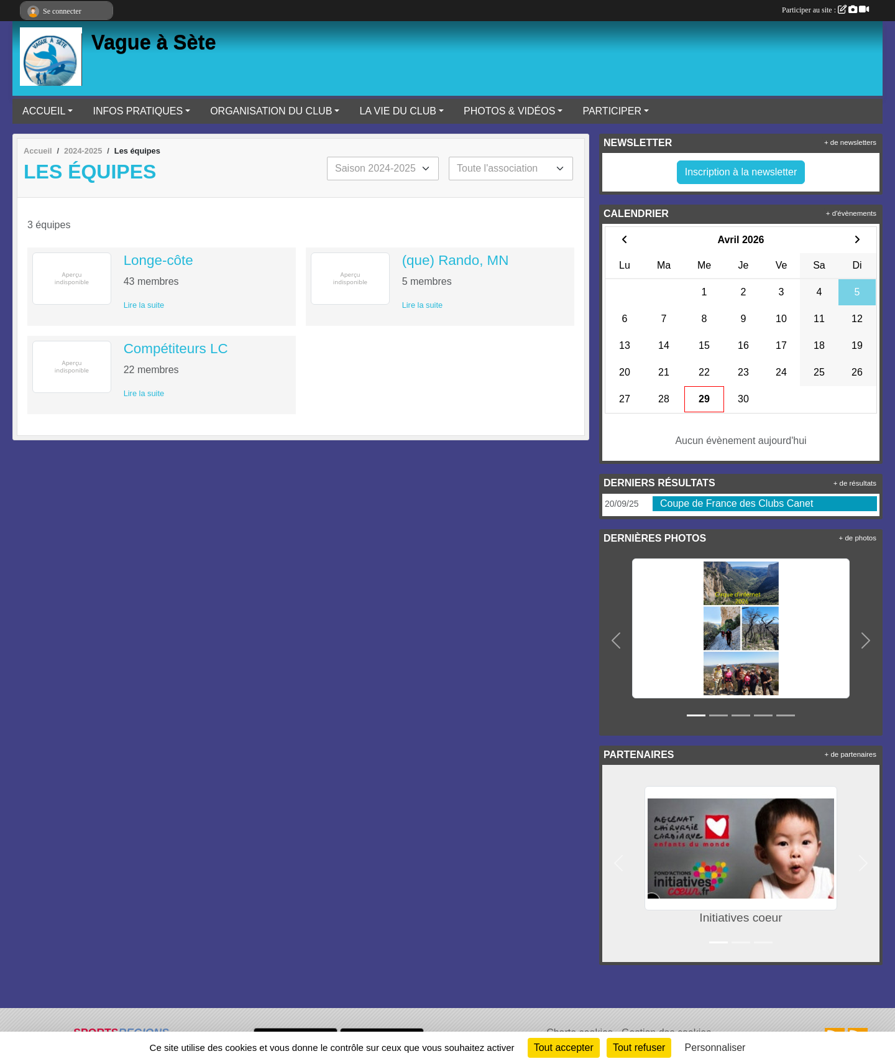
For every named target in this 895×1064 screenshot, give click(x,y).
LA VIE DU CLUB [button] (397, 111)
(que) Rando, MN (455, 260)
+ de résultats (854, 483)
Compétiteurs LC (176, 348)
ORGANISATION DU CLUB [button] (271, 111)
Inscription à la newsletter (741, 172)
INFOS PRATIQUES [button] (138, 111)
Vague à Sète (153, 42)
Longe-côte (158, 260)
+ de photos (857, 538)
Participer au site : (825, 10)
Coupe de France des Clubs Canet (736, 503)
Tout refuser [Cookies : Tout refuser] (639, 1047)
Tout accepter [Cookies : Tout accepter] (564, 1047)
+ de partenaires (850, 754)
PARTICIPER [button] (611, 111)
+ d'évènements (851, 213)
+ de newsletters (850, 142)
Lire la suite (144, 305)
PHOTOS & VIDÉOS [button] (509, 111)
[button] (616, 640)
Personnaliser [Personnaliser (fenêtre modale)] (715, 1047)
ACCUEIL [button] (43, 111)
